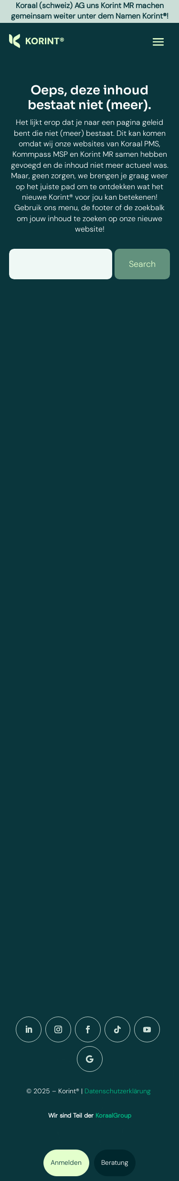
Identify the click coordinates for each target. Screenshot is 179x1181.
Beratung (114, 1162)
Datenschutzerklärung (118, 1091)
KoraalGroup (113, 1115)
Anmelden (66, 1162)
